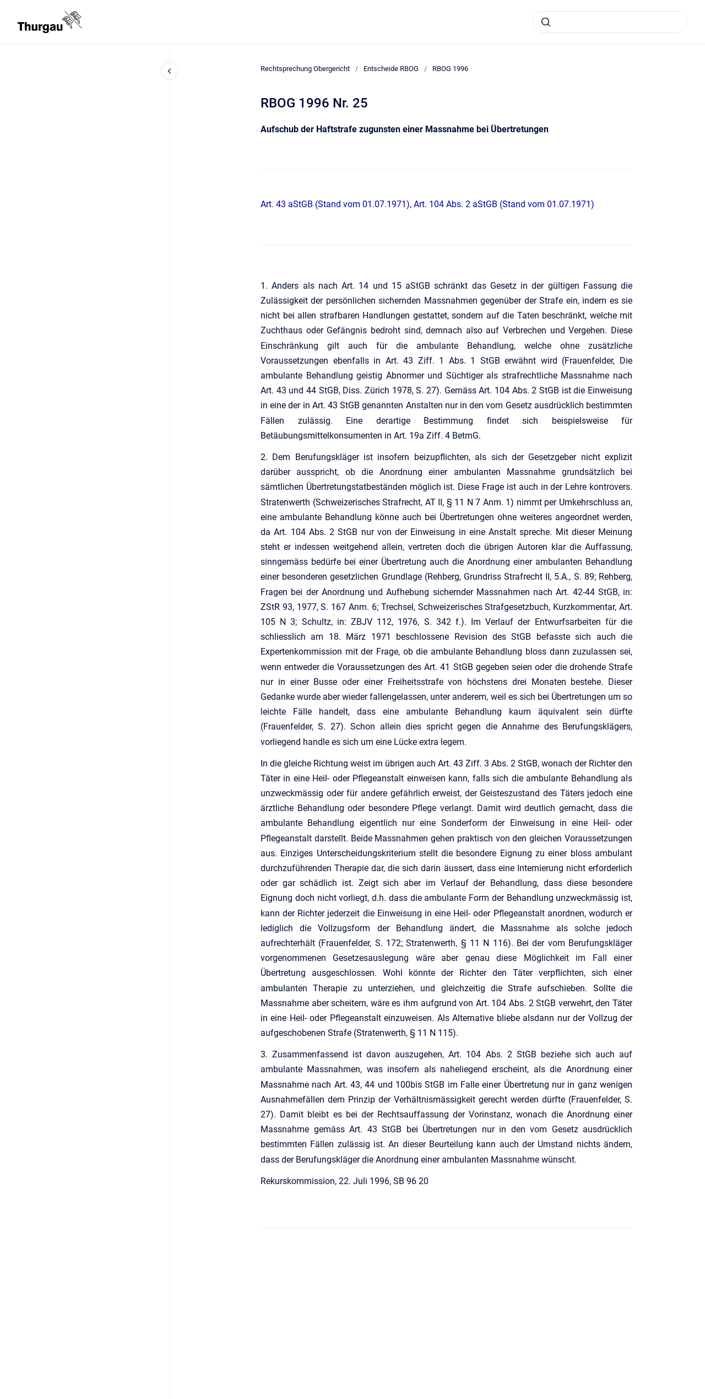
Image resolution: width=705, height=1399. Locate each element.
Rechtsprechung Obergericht (305, 68)
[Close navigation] (169, 71)
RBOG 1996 (450, 68)
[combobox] (610, 22)
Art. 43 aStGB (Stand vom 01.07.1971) (335, 204)
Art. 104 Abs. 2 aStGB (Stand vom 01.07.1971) (504, 204)
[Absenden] (546, 22)
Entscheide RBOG (391, 68)
